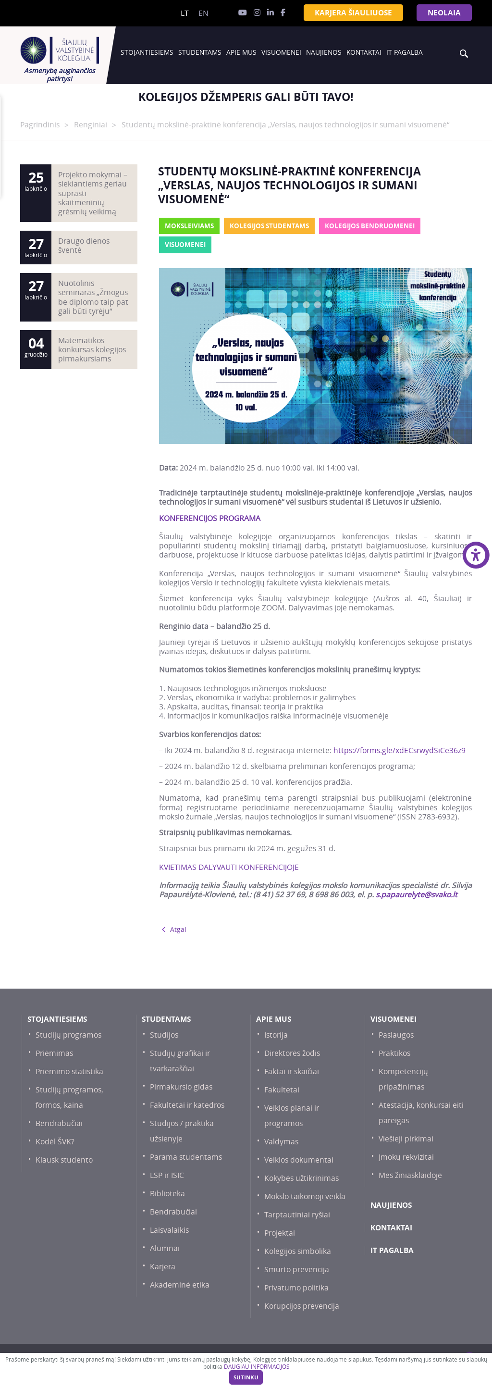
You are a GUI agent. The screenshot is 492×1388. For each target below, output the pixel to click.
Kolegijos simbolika (297, 1251)
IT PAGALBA (404, 52)
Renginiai (90, 124)
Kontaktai (363, 52)
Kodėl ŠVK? (55, 1142)
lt (185, 13)
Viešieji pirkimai (406, 1139)
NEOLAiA (444, 13)
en (203, 13)
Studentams (199, 52)
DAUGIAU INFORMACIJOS (256, 1366)
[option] (246, 97)
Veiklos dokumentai (298, 1160)
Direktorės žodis (292, 1053)
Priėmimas (54, 1053)
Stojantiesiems (147, 52)
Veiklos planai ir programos (291, 1115)
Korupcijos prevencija (301, 1306)
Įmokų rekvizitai (406, 1157)
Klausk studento (64, 1160)
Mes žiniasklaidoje (410, 1175)
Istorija (276, 1035)
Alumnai (165, 1248)
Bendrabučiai (59, 1123)
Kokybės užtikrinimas (301, 1178)
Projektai (279, 1233)
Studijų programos (68, 1035)
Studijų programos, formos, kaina (69, 1097)
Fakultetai (281, 1090)
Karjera (162, 1267)
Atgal (178, 929)
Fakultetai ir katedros (187, 1105)
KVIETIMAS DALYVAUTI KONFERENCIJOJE (229, 867)
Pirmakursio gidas (181, 1087)
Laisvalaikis (169, 1230)
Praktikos (394, 1053)
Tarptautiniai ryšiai (297, 1215)
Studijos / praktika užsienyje (182, 1131)
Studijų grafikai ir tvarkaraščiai (180, 1061)
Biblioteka (167, 1194)
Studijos (164, 1035)
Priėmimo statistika (69, 1071)
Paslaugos (396, 1035)
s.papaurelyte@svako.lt (416, 895)
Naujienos (324, 52)
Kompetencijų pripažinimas (403, 1079)
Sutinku (246, 1377)
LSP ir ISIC (167, 1175)
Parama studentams (186, 1157)
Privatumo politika (296, 1288)
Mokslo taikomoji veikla (304, 1196)
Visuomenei (281, 52)
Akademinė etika (179, 1285)
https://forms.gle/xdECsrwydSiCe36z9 (399, 750)
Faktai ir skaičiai (291, 1071)
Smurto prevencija (296, 1269)
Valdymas (281, 1142)
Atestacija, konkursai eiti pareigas (421, 1113)
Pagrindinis (40, 124)
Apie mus (241, 52)
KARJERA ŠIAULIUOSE (353, 13)
